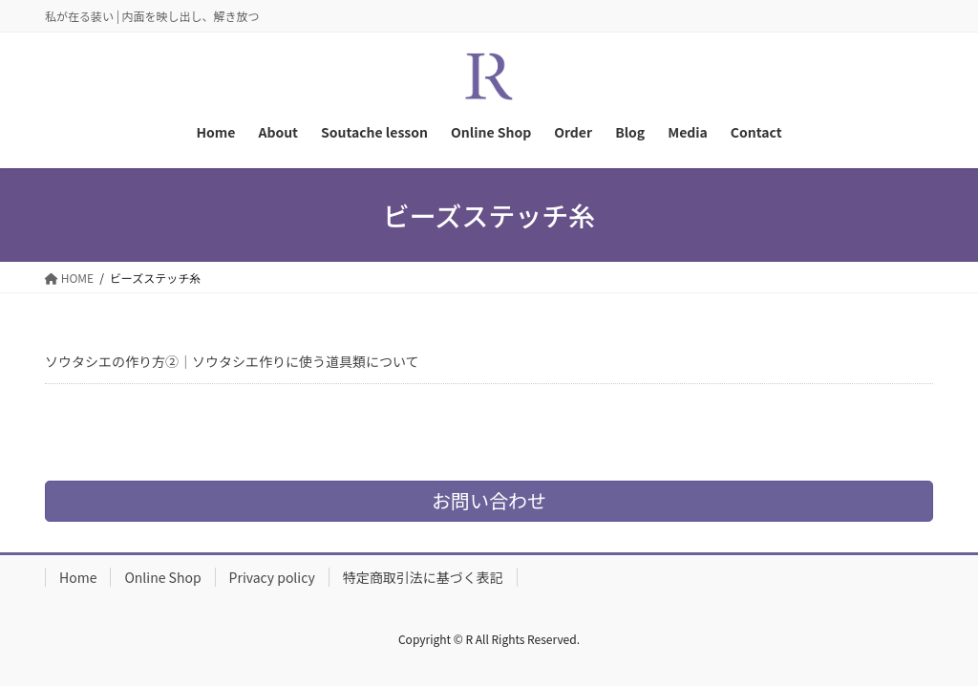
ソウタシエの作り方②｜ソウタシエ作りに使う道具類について (232, 361)
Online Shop (162, 577)
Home (77, 577)
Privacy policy (272, 577)
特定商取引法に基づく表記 (423, 577)
